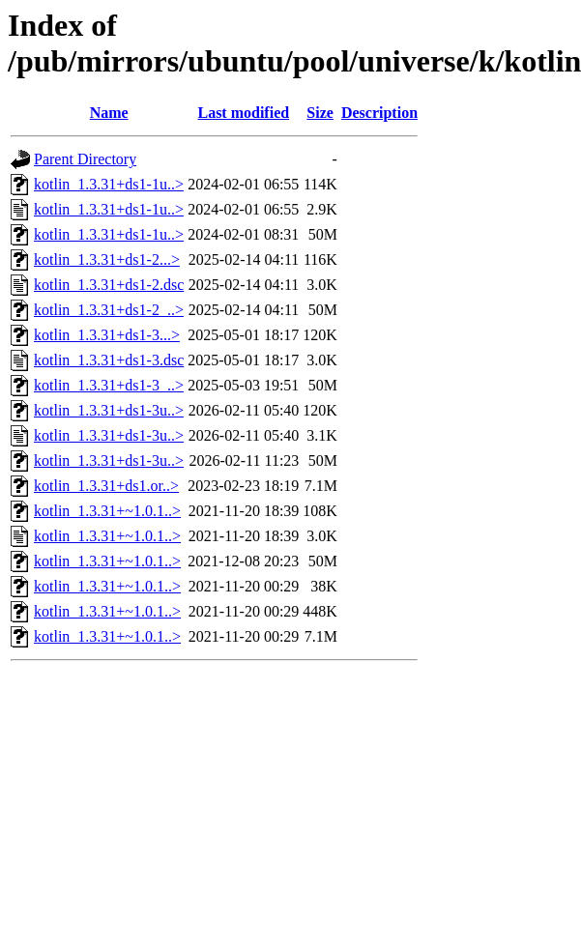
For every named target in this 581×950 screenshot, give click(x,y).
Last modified (243, 112)
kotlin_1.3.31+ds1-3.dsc (109, 360)
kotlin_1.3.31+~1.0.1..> (107, 511)
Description (379, 112)
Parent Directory (85, 159)
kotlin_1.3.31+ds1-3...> (107, 335)
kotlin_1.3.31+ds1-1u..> (109, 184)
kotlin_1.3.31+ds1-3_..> (109, 385)
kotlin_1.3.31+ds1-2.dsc (109, 284)
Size (320, 112)
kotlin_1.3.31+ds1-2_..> (109, 310)
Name (109, 112)
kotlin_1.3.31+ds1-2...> (107, 259)
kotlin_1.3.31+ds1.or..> (106, 485)
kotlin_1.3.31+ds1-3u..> (109, 410)
